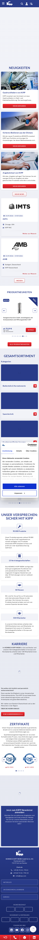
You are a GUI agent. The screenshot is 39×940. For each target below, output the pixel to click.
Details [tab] (19, 451)
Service (6, 897)
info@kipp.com (19, 876)
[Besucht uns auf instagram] (27, 930)
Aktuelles (7, 882)
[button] (12, 336)
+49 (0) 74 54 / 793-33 (20, 873)
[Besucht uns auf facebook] (22, 930)
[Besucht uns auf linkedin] (11, 930)
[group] (19, 315)
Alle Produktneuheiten (19, 344)
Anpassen (19, 493)
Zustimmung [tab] (7, 451)
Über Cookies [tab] (31, 451)
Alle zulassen (19, 486)
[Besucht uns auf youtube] (17, 930)
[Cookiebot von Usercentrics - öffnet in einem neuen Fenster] (28, 445)
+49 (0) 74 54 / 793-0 (19, 870)
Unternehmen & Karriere (13, 889)
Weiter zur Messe (29, 233)
